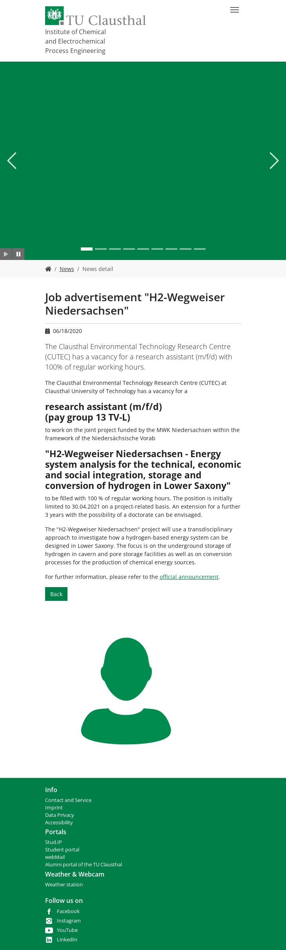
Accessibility (59, 822)
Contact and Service (68, 800)
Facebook (68, 911)
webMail (55, 857)
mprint (55, 807)
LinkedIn (67, 939)
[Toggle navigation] (234, 9)
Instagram (69, 920)
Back (56, 594)
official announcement (189, 576)
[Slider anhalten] (19, 254)
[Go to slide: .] (87, 249)
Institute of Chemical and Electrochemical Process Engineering (75, 41)
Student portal (62, 849)
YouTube (67, 930)
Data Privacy (59, 815)
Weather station (64, 884)
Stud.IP (53, 842)
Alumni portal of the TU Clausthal (83, 864)
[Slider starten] (6, 254)
